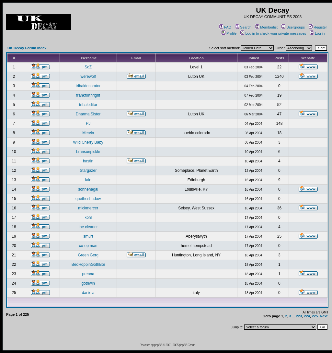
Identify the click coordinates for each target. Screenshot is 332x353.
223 (299, 316)
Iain (88, 180)
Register (318, 27)
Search (243, 27)
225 (315, 316)
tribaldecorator (88, 86)
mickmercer (88, 208)
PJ (88, 123)
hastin (88, 161)
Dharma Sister (88, 114)
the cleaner (87, 227)
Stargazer (88, 170)
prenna (88, 274)
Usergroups (293, 27)
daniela (88, 292)
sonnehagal (88, 189)
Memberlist (266, 27)
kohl (88, 217)
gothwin (88, 283)
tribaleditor (88, 104)
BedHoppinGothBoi (88, 264)
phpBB (158, 345)
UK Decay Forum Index (26, 48)
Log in (317, 33)
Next (323, 316)
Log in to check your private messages (273, 33)
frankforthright (88, 95)
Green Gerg (88, 255)
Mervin (88, 133)
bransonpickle (88, 151)
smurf (88, 236)
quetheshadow (88, 198)
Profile (229, 33)
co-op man (88, 245)
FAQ (225, 27)
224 (307, 316)
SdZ (88, 67)
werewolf (88, 76)
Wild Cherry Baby (88, 142)
